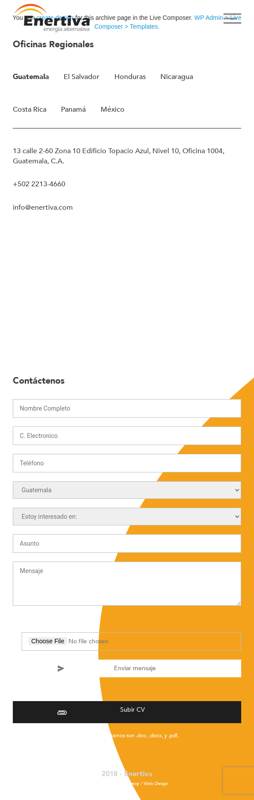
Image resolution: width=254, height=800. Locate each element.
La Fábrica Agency (120, 784)
